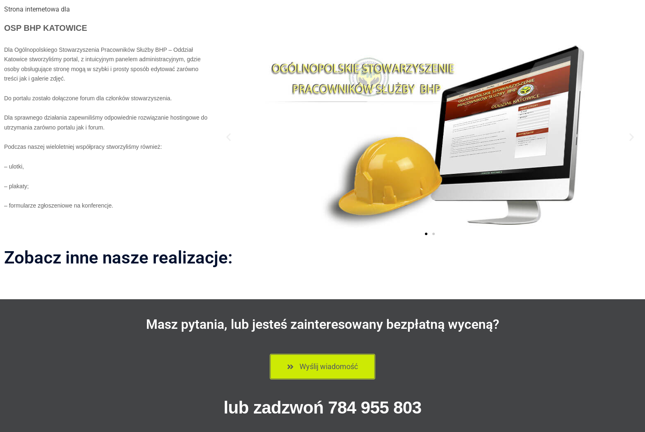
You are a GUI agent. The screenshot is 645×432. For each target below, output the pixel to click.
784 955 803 (375, 407)
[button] (228, 137)
